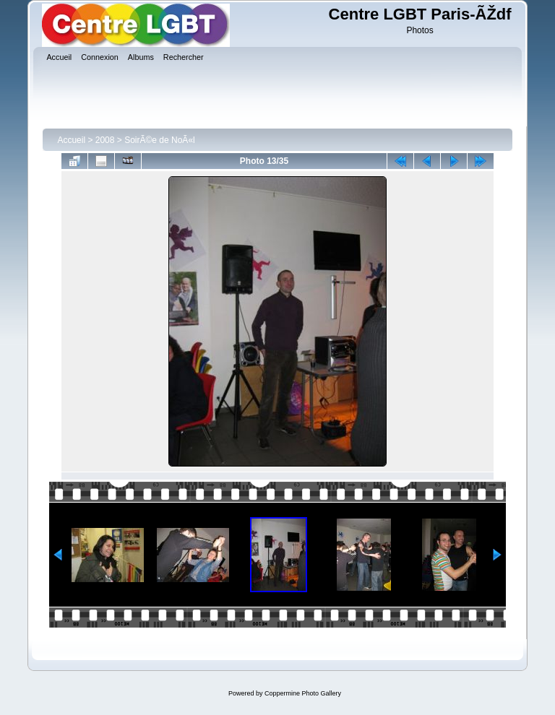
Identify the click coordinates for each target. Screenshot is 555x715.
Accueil (71, 140)
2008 (105, 140)
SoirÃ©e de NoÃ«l (159, 140)
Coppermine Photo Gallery (302, 693)
